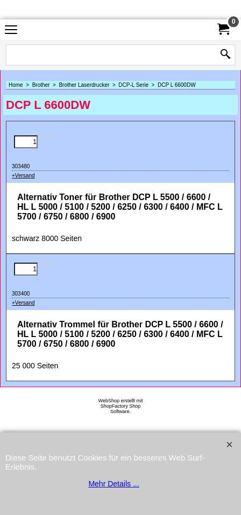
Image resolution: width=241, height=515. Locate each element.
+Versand (23, 175)
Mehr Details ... (113, 483)
